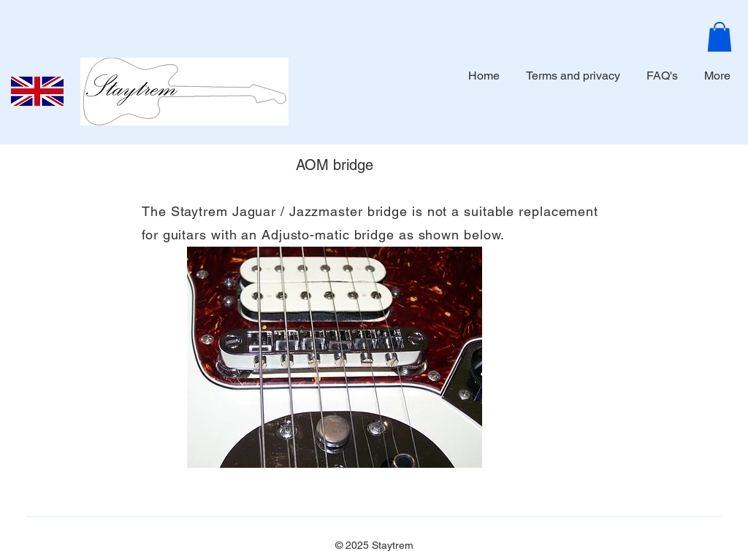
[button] (719, 37)
